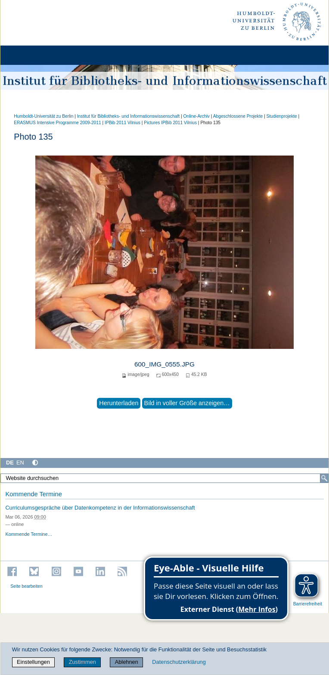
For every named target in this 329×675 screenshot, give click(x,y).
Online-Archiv (196, 116)
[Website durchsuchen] (164, 478)
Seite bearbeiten (26, 586)
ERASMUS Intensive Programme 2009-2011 (57, 122)
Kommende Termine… (28, 534)
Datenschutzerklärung (178, 662)
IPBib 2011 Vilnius (122, 122)
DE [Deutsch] (10, 462)
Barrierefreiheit (307, 604)
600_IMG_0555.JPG (164, 364)
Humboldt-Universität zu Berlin (43, 116)
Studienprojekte (282, 116)
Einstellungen (33, 662)
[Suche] (324, 478)
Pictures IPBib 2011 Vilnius (170, 122)
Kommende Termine (33, 494)
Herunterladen (118, 403)
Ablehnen (126, 662)
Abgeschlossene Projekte (238, 116)
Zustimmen (82, 662)
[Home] (31, 55)
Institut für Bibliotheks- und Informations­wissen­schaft (128, 116)
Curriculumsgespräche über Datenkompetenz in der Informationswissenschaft (100, 507)
